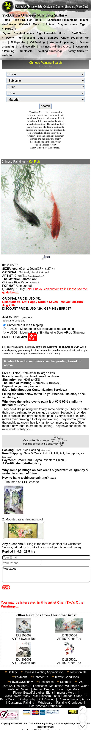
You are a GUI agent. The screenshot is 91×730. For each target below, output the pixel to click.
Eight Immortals (47, 33)
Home (6, 19)
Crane (65, 37)
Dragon (62, 24)
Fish (16, 19)
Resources (46, 681)
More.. (38, 19)
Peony (10, 37)
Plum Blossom (26, 37)
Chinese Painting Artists (56, 46)
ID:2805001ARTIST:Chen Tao (69, 659)
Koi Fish (27, 19)
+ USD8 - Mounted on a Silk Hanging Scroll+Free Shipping (44, 332)
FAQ (81, 681)
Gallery (12, 672)
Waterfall (24, 24)
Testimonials (78, 672)
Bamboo (53, 37)
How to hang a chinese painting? (29, 477)
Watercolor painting (62, 42)
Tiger (68, 689)
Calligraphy (18, 42)
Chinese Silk (27, 46)
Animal (50, 24)
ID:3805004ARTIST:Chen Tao (69, 635)
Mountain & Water (76, 685)
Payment (21, 677)
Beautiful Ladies (24, 33)
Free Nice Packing (32, 450)
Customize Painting (21, 702)
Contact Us (40, 677)
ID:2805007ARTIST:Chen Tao (23, 635)
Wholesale (25, 51)
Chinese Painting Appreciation (43, 672)
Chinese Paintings (13, 161)
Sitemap (65, 681)
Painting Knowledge (49, 51)
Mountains (70, 19)
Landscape (54, 19)
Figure (7, 33)
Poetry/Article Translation (45, 706)
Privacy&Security (21, 681)
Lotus (41, 37)
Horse (73, 24)
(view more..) (54, 147)
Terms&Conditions (67, 677)
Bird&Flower (12, 696)
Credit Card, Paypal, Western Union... (41, 460)
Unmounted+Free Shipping (23, 325)
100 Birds (77, 37)
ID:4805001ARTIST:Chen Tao (23, 659)
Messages (46, 574)
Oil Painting (37, 42)
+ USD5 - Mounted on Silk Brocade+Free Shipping (38, 328)
